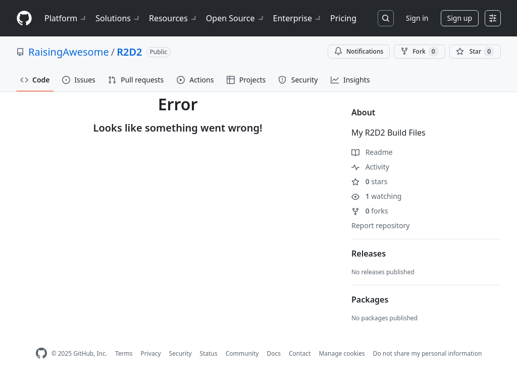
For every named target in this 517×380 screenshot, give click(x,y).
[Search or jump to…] (385, 18)
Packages (369, 299)
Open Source (235, 18)
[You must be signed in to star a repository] (475, 52)
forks (369, 211)
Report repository (380, 225)
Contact (300, 353)
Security (180, 353)
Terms (124, 353)
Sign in (417, 18)
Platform (65, 18)
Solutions (118, 18)
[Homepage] (24, 18)
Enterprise (297, 18)
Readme (372, 152)
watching (376, 196)
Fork (419, 52)
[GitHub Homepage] (41, 353)
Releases (368, 253)
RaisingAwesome (68, 52)
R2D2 (129, 52)
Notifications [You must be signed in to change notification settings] (358, 51)
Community (242, 353)
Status (209, 353)
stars (369, 181)
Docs (274, 353)
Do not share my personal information (427, 353)
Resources (173, 18)
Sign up (459, 18)
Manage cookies (342, 353)
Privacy (151, 353)
